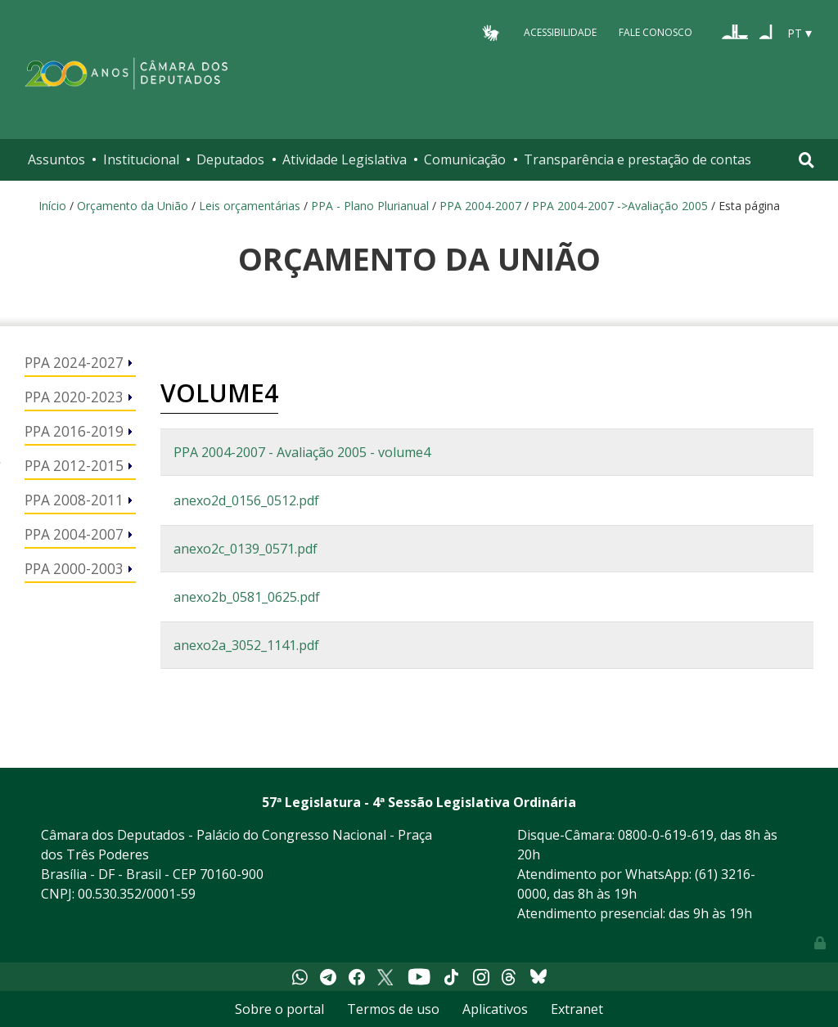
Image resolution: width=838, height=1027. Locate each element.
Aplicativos (495, 1009)
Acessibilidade (560, 32)
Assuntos (56, 159)
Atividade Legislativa (344, 159)
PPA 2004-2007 (480, 205)
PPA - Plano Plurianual (370, 205)
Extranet (577, 1009)
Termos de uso (393, 1009)
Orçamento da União (132, 205)
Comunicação (465, 159)
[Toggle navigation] (806, 160)
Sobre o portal (279, 1009)
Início (52, 205)
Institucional (141, 159)
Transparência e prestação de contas (637, 159)
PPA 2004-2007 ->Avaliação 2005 (620, 205)
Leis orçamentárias (249, 205)
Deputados (230, 159)
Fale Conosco (655, 32)
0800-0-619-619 (666, 835)
